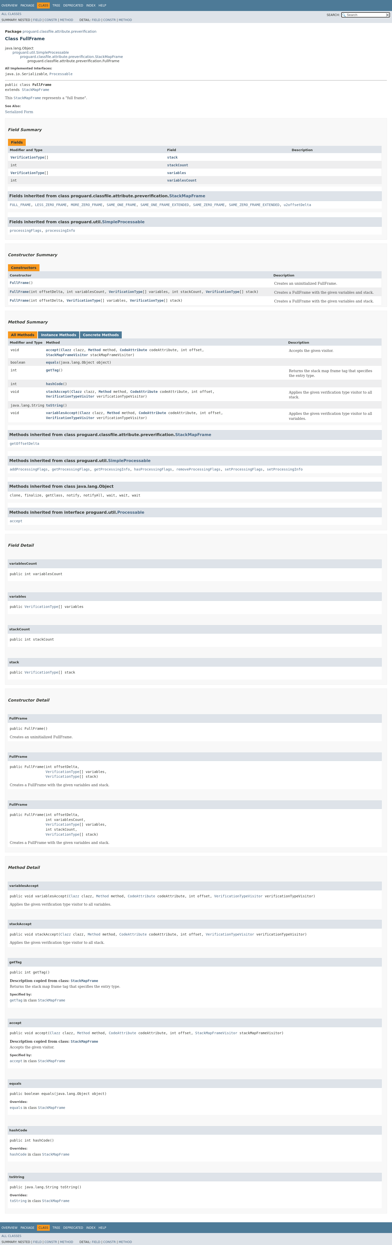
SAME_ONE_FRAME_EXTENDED (164, 205)
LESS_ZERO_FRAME (50, 205)
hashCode (54, 384)
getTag (52, 370)
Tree (56, 5)
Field (37, 20)
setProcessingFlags (244, 469)
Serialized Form (19, 112)
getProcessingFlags (71, 469)
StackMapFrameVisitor (67, 355)
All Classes (11, 14)
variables (176, 173)
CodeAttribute (133, 350)
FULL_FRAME (20, 205)
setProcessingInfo (284, 469)
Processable (60, 74)
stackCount (177, 165)
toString (54, 405)
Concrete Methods (101, 335)
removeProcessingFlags (198, 469)
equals (52, 362)
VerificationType (27, 157)
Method (66, 20)
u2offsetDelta (297, 205)
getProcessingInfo (112, 469)
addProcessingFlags (29, 469)
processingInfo (60, 231)
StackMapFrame (35, 90)
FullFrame (19, 283)
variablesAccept (62, 413)
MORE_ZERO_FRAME (86, 205)
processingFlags (25, 231)
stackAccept (57, 392)
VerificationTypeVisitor (70, 396)
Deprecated (73, 5)
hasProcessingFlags (153, 469)
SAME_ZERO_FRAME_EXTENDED (254, 205)
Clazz (66, 350)
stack (172, 157)
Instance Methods (58, 335)
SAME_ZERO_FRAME (208, 205)
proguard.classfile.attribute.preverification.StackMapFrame (71, 57)
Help (102, 5)
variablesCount (181, 180)
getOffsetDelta (24, 444)
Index (91, 5)
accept (52, 350)
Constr (50, 20)
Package (27, 5)
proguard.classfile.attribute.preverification (59, 31)
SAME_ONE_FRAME (121, 205)
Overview (10, 5)
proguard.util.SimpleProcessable (40, 52)
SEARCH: (333, 15)
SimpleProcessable (123, 222)
